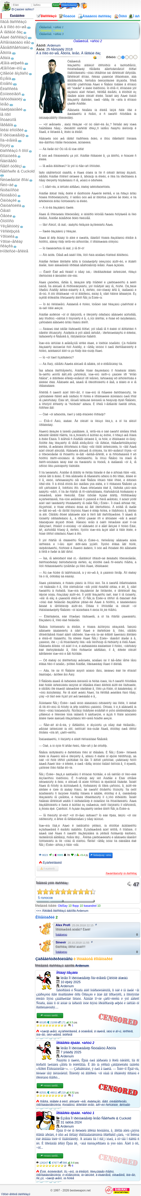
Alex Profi (63, 925)
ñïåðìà (44, 1101)
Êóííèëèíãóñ (10, 94)
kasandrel (90, 905)
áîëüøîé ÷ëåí (77, 1101)
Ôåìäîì (5, 210)
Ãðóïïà (5, 52)
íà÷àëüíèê (87, 1174)
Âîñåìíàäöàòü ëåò (15, 42)
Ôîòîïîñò (7, 221)
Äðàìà (5, 58)
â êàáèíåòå (103, 1174)
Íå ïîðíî (5, 114)
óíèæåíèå (118, 1174)
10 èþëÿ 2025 (71, 982)
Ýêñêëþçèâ (9, 231)
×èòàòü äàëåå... (50, 1015)
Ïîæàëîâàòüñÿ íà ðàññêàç (121, 873)
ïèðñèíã (67, 1034)
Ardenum (54, 45)
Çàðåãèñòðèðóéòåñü (54, 959)
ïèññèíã (128, 1031)
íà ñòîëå (68, 1178)
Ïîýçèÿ (5, 145)
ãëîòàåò (125, 1104)
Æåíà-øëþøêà (12, 63)
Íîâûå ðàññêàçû (13, 22)
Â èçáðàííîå (48, 868)
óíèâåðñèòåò (117, 1101)
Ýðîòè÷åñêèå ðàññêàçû (15, 1194)
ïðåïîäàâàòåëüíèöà (48, 1104)
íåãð (105, 1101)
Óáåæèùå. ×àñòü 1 (51, 27)
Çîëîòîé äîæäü (117, 978)
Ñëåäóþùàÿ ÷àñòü (100, 855)
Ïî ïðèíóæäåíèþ (12, 135)
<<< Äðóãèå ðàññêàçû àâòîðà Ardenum (62, 910)
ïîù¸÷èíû (69, 1171)
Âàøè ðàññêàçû (13, 37)
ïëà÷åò (40, 1034)
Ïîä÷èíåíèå (8, 140)
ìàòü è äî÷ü (113, 1031)
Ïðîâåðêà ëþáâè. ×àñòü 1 (75, 1113)
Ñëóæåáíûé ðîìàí (14, 179)
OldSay (63, 905)
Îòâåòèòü (61, 934)
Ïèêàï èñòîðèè (12, 130)
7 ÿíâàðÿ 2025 (71, 1052)
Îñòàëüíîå (8, 119)
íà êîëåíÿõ (81, 1171)
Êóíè (43, 1171)
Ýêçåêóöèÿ (9, 226)
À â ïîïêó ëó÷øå (13, 27)
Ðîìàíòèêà (8, 156)
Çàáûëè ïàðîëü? (23, 9)
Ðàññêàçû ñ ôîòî (14, 150)
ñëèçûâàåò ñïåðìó (101, 1171)
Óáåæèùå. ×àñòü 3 (51, 34)
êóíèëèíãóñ (55, 1171)
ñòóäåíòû (68, 1104)
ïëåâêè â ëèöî (59, 1101)
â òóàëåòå (86, 1031)
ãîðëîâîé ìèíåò (85, 1104)
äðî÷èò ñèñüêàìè (107, 1104)
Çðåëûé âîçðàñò (14, 73)
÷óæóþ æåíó (53, 1178)
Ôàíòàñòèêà (10, 205)
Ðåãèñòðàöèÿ (69, 5)
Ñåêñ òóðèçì (11, 166)
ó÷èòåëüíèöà (70, 1174)
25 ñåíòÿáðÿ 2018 (59, 49)
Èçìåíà (5, 78)
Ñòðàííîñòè (9, 190)
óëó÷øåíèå (54, 1034)
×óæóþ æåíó (48, 1031)
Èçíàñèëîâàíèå (52, 862)
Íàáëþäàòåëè (11, 109)
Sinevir (61, 942)
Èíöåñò (6, 83)
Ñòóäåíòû (8, 195)
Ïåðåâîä (6, 125)
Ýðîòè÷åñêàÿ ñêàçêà (11, 243)
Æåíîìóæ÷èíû (11, 68)
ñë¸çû (40, 1178)
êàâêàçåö (93, 1101)
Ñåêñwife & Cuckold (17, 171)
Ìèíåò (4, 104)
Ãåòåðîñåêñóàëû (14, 47)
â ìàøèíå (99, 1031)
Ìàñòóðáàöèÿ (11, 99)
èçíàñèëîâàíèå (67, 1031)
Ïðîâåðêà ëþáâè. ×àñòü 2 (75, 1043)
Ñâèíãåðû (8, 161)
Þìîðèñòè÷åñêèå (14, 251)
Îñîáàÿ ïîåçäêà (67, 973)
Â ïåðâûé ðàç (11, 32)
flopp (76, 905)
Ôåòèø (6, 216)
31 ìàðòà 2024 (71, 1122)
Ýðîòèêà (7, 236)
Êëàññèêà (9, 89)
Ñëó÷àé (7, 185)
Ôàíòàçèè (8, 200)
